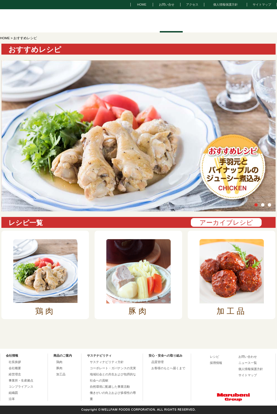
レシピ (214, 356)
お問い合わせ (247, 356)
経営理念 (15, 374)
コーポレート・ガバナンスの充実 (113, 368)
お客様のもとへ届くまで (168, 368)
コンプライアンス (21, 386)
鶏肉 (59, 362)
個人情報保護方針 (225, 4)
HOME (141, 4)
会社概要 (15, 368)
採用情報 (216, 362)
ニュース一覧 (247, 362)
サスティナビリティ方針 (107, 362)
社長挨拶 (15, 362)
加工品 (60, 374)
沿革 (12, 399)
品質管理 (157, 362)
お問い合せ (166, 4)
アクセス (192, 4)
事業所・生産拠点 (21, 380)
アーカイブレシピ (226, 222)
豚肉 (59, 368)
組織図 (13, 392)
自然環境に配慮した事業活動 (110, 386)
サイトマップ (262, 4)
